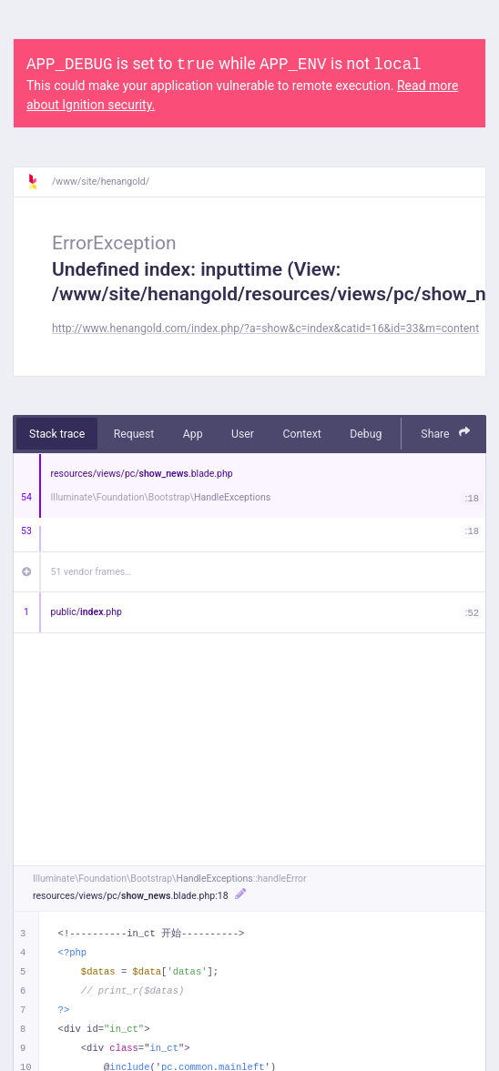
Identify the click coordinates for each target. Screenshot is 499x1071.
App (193, 434)
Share (445, 433)
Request (134, 434)
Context (301, 434)
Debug (366, 434)
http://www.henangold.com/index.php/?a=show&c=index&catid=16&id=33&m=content (265, 328)
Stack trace (57, 434)
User (242, 434)
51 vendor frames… (91, 572)
